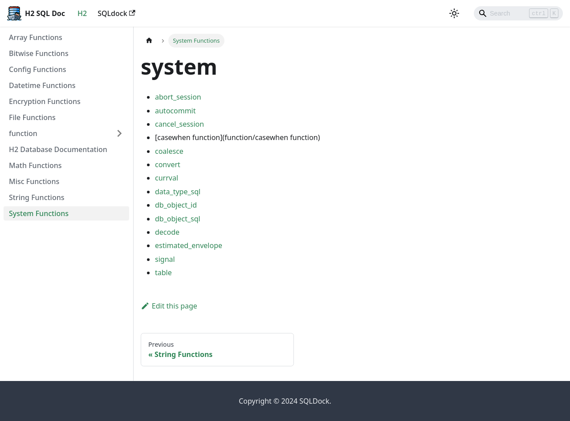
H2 (82, 13)
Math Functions (35, 165)
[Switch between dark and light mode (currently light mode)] (454, 13)
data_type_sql (177, 191)
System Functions (39, 213)
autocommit (175, 111)
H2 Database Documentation (58, 149)
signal (165, 259)
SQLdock (116, 13)
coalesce (169, 151)
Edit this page (169, 306)
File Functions (32, 117)
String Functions (37, 197)
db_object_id (176, 205)
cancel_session (179, 124)
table (163, 272)
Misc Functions (34, 181)
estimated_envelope (188, 245)
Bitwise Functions (39, 53)
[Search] (518, 13)
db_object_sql (177, 219)
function (23, 133)
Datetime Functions (42, 85)
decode (167, 232)
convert (167, 164)
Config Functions (37, 69)
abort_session (178, 97)
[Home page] (149, 41)
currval (166, 178)
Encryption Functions (45, 101)
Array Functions (35, 37)
